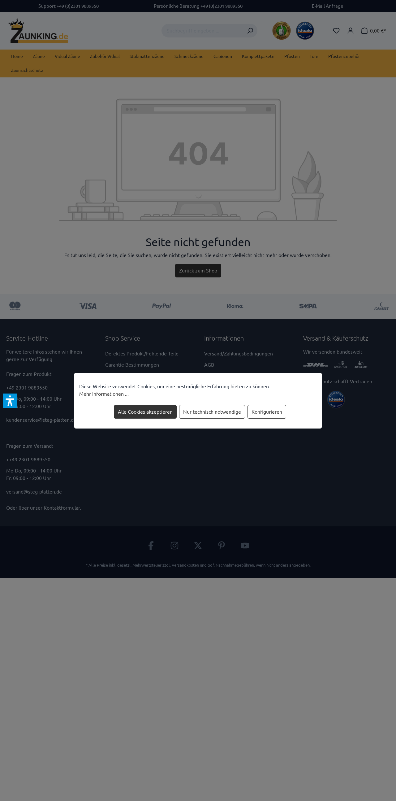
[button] (10, 401)
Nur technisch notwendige (212, 412)
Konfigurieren (267, 412)
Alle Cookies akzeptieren (145, 412)
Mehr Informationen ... (104, 394)
